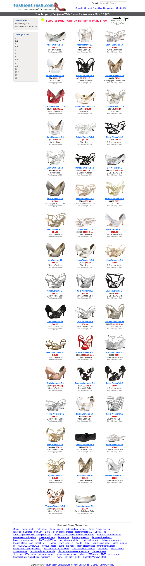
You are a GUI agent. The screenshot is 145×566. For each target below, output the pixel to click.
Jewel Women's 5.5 (55, 291)
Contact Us (121, 8)
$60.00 (55, 293)
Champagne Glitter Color (114, 81)
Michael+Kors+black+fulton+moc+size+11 (33, 557)
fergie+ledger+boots (102, 537)
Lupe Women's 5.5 (55, 322)
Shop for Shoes (83, 8)
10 (16, 69)
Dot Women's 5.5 (114, 168)
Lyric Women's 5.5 (85, 322)
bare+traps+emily (80, 537)
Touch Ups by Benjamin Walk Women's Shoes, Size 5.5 (69, 565)
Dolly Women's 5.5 (55, 168)
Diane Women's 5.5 (114, 137)
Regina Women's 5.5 (55, 414)
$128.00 (114, 232)
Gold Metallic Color (55, 450)
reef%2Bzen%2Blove (46, 540)
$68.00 (55, 324)
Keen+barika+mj (47, 537)
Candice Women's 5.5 (114, 76)
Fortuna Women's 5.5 (114, 199)
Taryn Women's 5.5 (55, 475)
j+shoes (53, 543)
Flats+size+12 (66, 543)
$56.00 (55, 263)
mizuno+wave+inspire (66, 554)
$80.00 (55, 47)
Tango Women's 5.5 (114, 445)
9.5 (16, 65)
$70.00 (85, 509)
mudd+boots (28, 529)
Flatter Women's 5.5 (85, 199)
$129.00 (55, 201)
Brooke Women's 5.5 (85, 76)
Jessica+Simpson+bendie (42, 551)
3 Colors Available (84, 81)
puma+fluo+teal (66, 546)
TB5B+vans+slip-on (110, 554)
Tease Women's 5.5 (84, 475)
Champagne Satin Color (55, 204)
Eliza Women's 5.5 (55, 199)
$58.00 (85, 478)
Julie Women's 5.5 (85, 291)
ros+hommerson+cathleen (56, 548)
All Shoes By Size (22, 23)
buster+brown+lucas (23, 540)
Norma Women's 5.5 (115, 352)
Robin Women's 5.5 (84, 414)
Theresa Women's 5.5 (114, 475)
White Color (55, 81)
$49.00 (55, 478)
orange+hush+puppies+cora (27, 548)
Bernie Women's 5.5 (114, 45)
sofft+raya (42, 529)
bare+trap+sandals (68, 540)
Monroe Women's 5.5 (85, 352)
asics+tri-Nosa (20, 551)
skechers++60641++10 (24, 554)
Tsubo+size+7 (56, 529)
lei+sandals (63, 537)
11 (16, 75)
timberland (103, 548)
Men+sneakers (46, 554)
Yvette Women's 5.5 (84, 506)
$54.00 (55, 232)
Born (47, 532)
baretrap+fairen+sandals (109, 534)
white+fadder (117, 548)
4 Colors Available (114, 388)
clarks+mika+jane (101, 543)
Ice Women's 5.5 (55, 260)
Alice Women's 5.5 (55, 45)
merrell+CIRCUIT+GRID (68, 557)
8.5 (16, 59)
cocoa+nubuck (120, 543)
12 (16, 78)
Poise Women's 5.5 (114, 383)
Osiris (16, 529)
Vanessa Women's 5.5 (55, 506)
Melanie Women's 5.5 (55, 352)
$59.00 (85, 140)
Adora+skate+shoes (76, 529)
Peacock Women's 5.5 (85, 383)
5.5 (16, 41)
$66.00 (85, 293)
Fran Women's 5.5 (55, 229)
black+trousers (99, 551)
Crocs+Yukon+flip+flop (99, 529)
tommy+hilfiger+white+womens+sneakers (74, 534)
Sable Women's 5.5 (114, 414)
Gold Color (114, 204)
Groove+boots (49, 546)
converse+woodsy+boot (24, 537)
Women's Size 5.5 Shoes (26, 26)
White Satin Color (85, 50)
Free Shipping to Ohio (55, 52)
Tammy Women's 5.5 (85, 445)
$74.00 (114, 447)
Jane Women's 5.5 (115, 260)
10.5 (17, 72)
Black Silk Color (84, 388)
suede (79, 543)
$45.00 (55, 355)
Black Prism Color (84, 450)
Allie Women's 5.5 (85, 45)
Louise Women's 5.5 (115, 291)
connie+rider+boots (90, 540)
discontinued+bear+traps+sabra (73, 551)
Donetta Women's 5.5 (84, 168)
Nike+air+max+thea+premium (27, 532)
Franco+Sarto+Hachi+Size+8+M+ (29, 543)
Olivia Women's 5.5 (55, 383)
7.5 (16, 53)
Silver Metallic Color (55, 296)
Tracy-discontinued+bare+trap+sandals (96, 546)
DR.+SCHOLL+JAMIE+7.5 (26, 546)
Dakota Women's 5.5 (85, 137)
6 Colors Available (55, 388)
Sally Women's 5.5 (55, 445)
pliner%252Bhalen (89, 554)
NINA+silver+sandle (112, 540)
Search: (95, 3)
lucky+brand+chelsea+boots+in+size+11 (72, 532)
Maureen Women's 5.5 (114, 322)
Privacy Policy (108, 565)
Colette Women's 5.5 (114, 106)
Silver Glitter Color (114, 419)
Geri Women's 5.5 (85, 229)
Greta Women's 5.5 (114, 229)
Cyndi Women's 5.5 (55, 137)
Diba (87, 543)
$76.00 (114, 47)
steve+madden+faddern (83, 548)
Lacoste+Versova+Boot (94, 557)
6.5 (16, 47)
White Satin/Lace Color (84, 511)
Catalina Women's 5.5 (55, 106)
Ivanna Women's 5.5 (85, 260)
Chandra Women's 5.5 (85, 106)
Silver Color (85, 142)
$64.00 (114, 416)
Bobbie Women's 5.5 (55, 76)
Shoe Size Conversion (103, 8)
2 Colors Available (55, 50)
